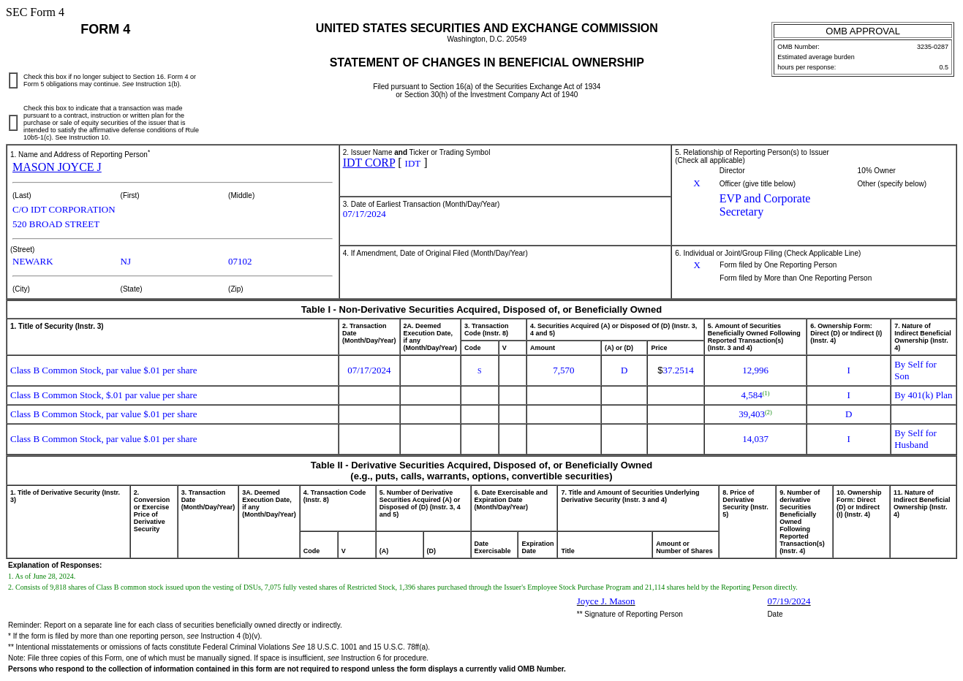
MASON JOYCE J (57, 167)
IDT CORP (369, 162)
